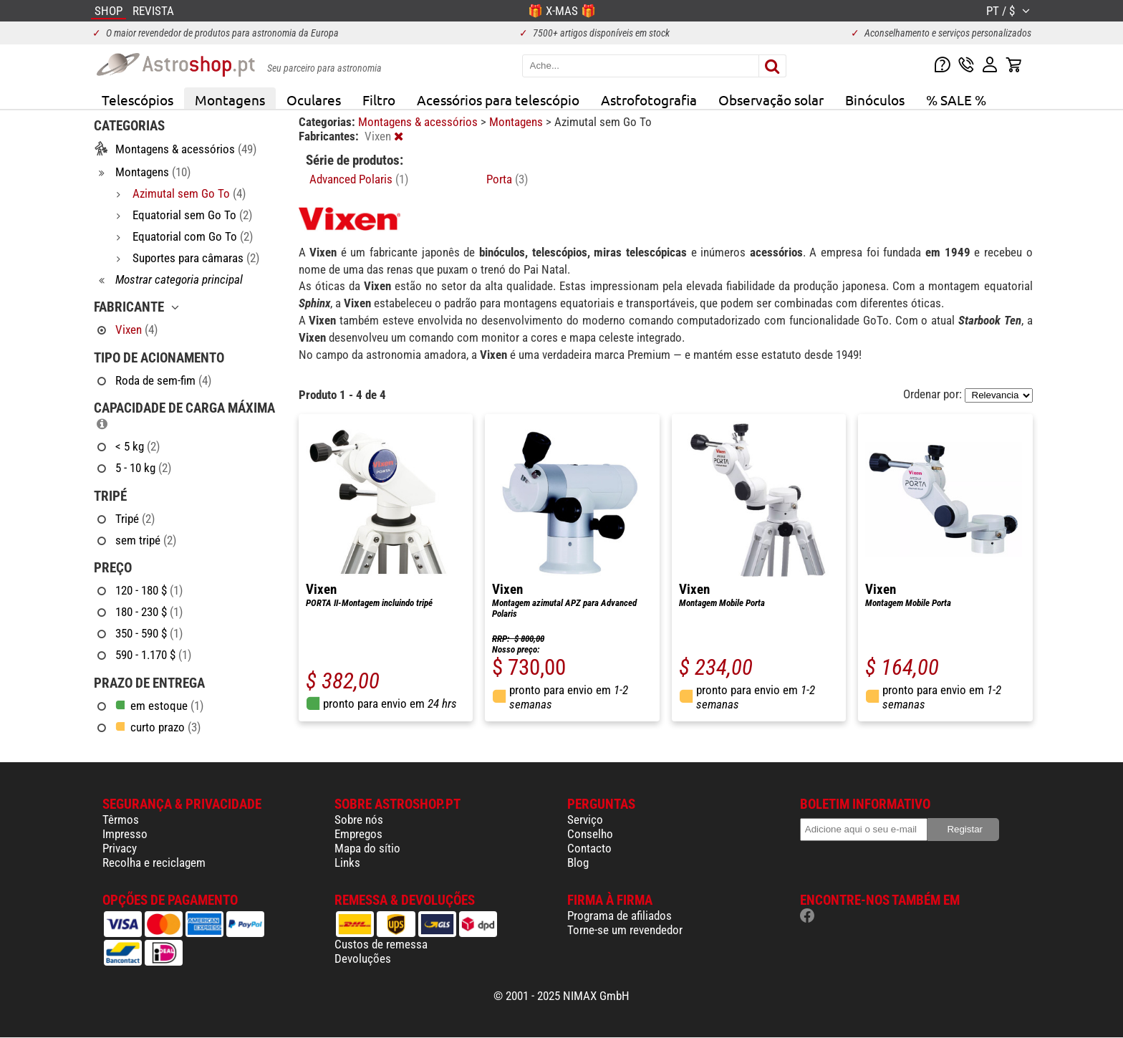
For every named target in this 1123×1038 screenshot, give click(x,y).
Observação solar (771, 99)
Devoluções (362, 958)
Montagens (230, 99)
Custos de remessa (381, 944)
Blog (578, 862)
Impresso (125, 834)
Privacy (119, 848)
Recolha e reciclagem (154, 862)
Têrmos (120, 819)
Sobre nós (358, 819)
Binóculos (875, 99)
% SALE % (956, 99)
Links (347, 862)
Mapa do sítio (367, 848)
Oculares (313, 99)
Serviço (585, 819)
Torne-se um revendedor (625, 930)
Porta (507, 179)
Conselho (590, 834)
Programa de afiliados (619, 915)
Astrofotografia (649, 99)
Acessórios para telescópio (498, 99)
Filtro (378, 99)
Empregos (358, 834)
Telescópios (137, 99)
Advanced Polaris (358, 179)
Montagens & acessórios (419, 122)
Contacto (589, 848)
